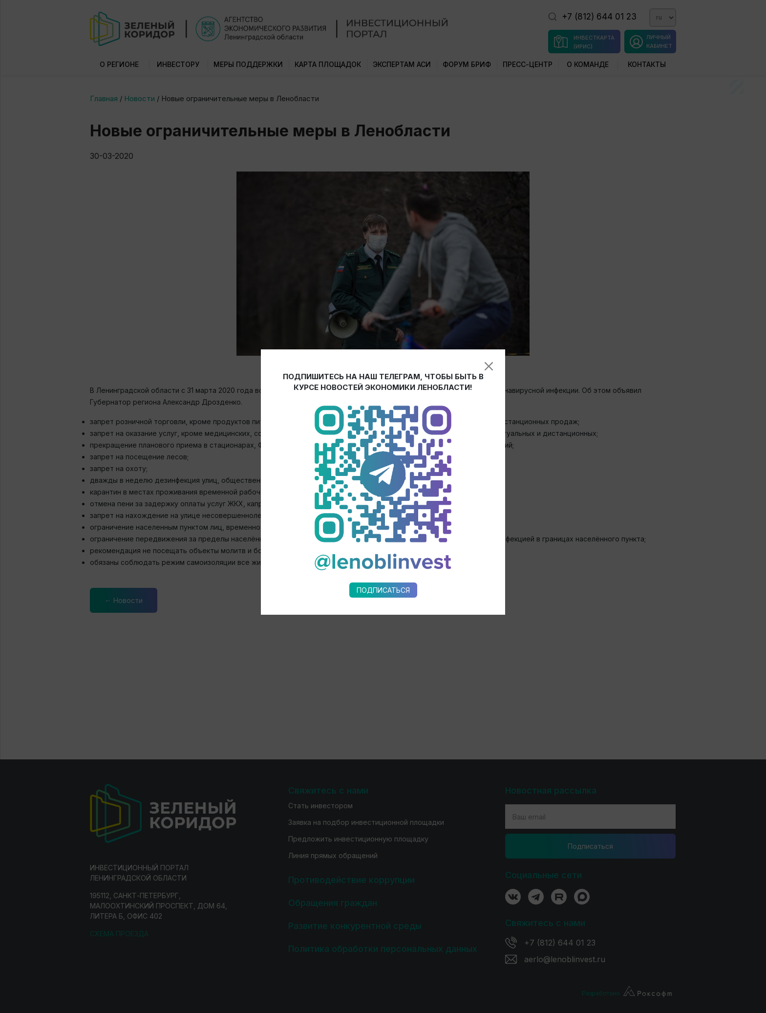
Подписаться (383, 590)
